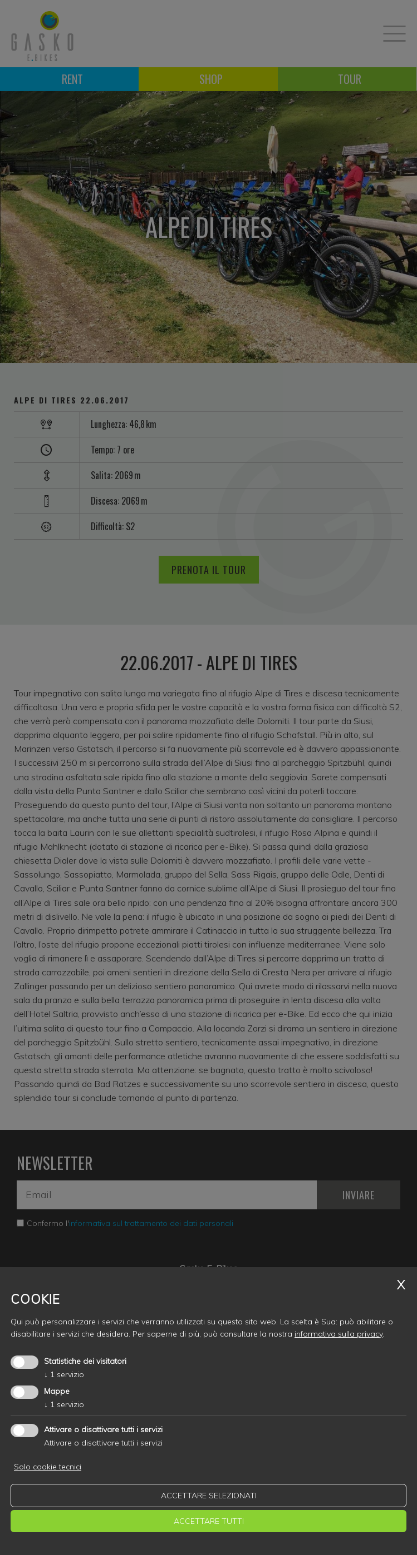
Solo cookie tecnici (47, 1467)
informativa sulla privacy (338, 1334)
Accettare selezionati (209, 1496)
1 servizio (64, 1374)
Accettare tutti (209, 1521)
